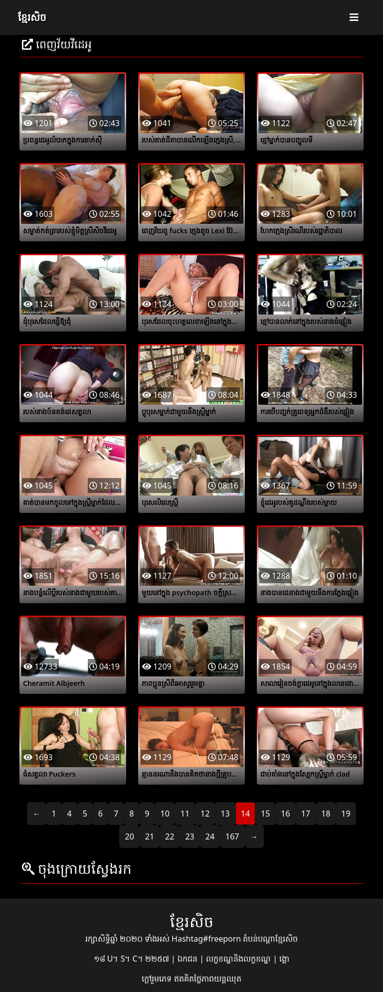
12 (204, 813)
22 (169, 836)
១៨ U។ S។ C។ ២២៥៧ (132, 958)
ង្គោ (284, 958)
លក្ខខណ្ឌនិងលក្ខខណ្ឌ (239, 958)
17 (305, 813)
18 (325, 813)
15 (265, 813)
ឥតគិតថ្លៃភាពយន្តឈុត (207, 978)
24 (209, 836)
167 (232, 836)
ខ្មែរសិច (32, 17)
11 (185, 813)
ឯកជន (188, 958)
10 (164, 813)
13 (224, 813)
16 (285, 813)
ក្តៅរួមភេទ (158, 978)
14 (245, 813)
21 (149, 836)
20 (129, 836)
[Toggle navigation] (354, 17)
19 (345, 813)
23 (189, 836)
